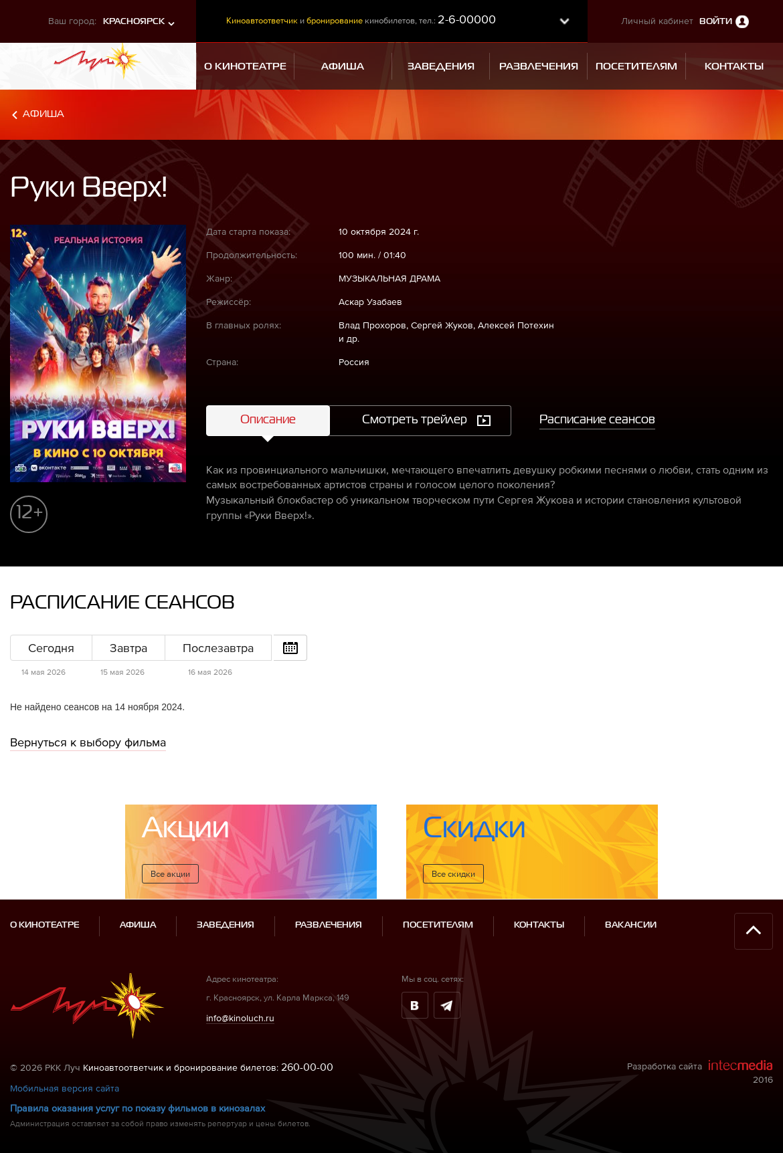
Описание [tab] (268, 420)
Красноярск (134, 21)
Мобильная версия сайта (64, 1088)
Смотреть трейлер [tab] (414, 420)
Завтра (128, 648)
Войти (715, 21)
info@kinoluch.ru (240, 1018)
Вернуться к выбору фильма (88, 742)
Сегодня (51, 648)
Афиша (43, 114)
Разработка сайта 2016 (700, 1072)
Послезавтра (218, 648)
